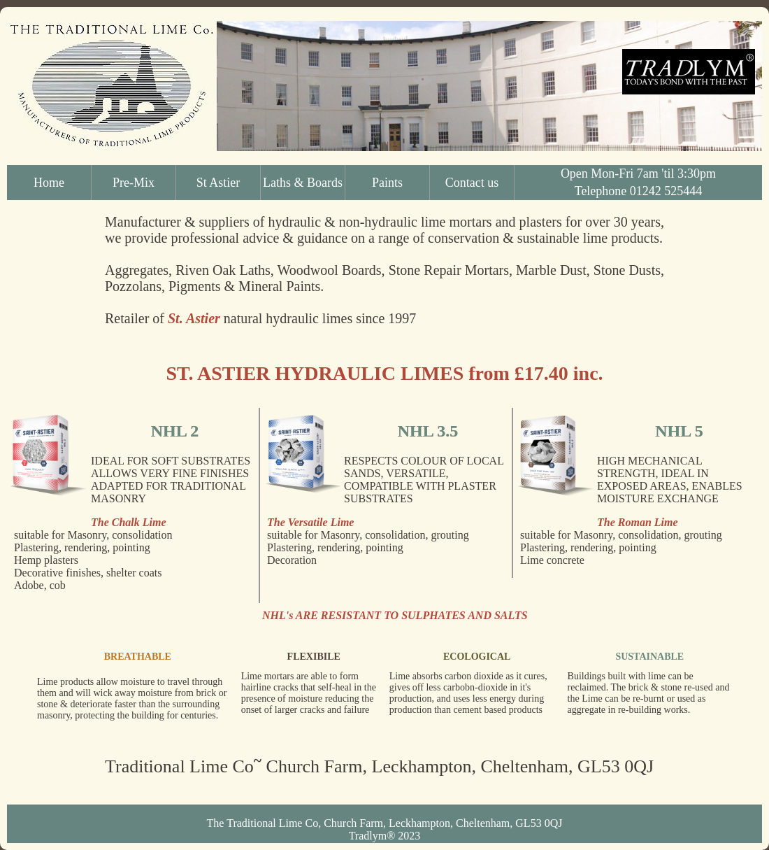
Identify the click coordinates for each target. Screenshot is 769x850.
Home (49, 183)
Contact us (472, 183)
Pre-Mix (133, 183)
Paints (387, 183)
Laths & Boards (303, 183)
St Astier (218, 183)
